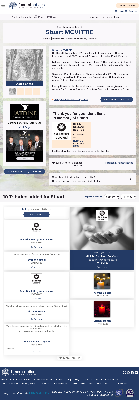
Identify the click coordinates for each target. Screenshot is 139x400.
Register (131, 11)
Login (119, 11)
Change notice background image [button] (24, 171)
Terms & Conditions (10, 383)
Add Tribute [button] (36, 214)
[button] (127, 5)
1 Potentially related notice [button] (118, 162)
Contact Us (87, 379)
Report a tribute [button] (93, 196)
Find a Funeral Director (20, 379)
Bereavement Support (43, 379)
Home (4, 379)
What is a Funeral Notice (107, 379)
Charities (60, 379)
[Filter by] (128, 196)
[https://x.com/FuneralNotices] (124, 372)
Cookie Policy (45, 383)
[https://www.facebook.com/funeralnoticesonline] (132, 372)
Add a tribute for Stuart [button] (116, 99)
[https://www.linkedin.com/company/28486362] (136, 372)
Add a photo (24, 84)
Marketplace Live (78, 383)
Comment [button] (102, 267)
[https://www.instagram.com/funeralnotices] (128, 372)
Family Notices (60, 383)
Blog (77, 379)
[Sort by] (111, 196)
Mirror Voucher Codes (99, 383)
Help (69, 379)
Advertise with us (119, 383)
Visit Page (24, 127)
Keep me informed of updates (70, 99)
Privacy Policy (28, 383)
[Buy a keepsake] (22, 17)
